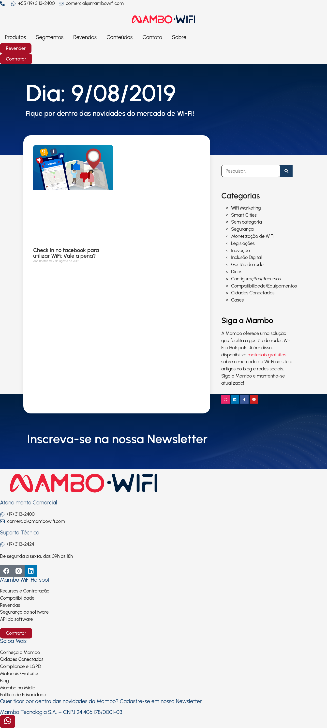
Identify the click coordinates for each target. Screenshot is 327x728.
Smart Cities (244, 215)
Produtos (15, 37)
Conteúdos (119, 37)
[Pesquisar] (286, 171)
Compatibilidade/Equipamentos (264, 286)
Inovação (240, 250)
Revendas (85, 37)
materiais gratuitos (267, 355)
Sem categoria (246, 222)
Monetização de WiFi (252, 236)
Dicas (236, 271)
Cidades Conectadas (253, 293)
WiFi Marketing (246, 208)
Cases (237, 300)
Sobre (179, 37)
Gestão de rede (247, 264)
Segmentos (50, 37)
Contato (152, 37)
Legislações (243, 243)
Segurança (242, 229)
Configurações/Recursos (256, 279)
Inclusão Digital (246, 257)
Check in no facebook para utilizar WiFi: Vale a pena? (66, 253)
